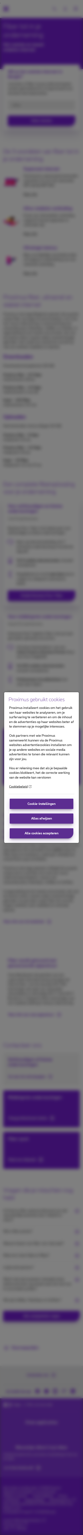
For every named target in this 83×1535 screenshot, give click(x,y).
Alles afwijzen (41, 818)
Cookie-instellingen (41, 803)
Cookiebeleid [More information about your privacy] (20, 786)
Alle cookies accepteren (41, 833)
